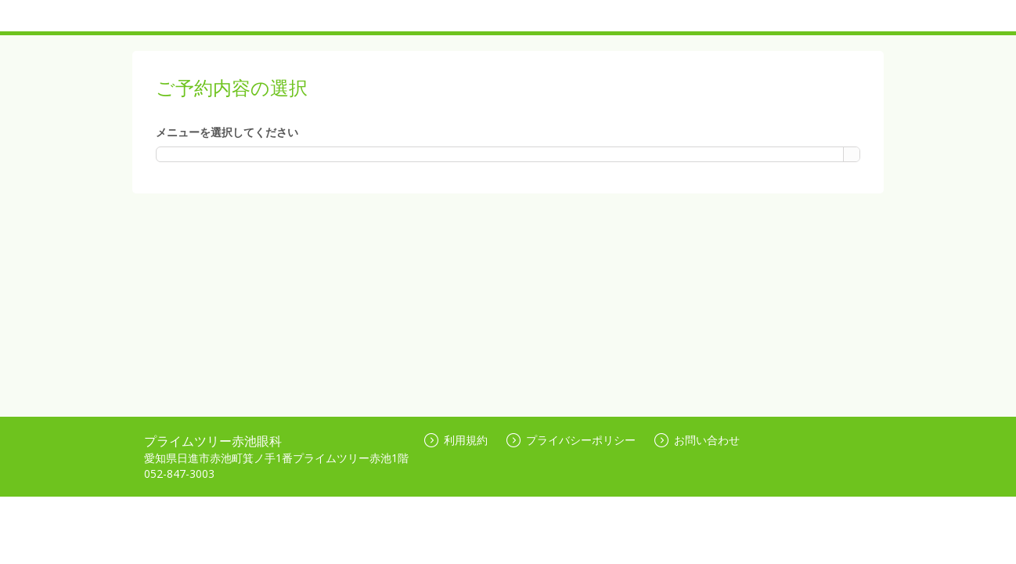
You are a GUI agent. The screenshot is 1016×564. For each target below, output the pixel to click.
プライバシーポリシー (571, 439)
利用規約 (456, 439)
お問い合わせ (697, 439)
